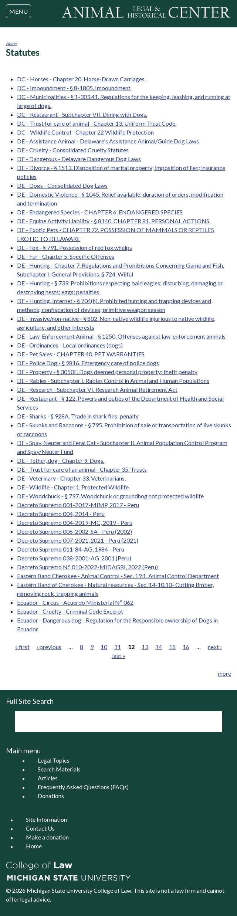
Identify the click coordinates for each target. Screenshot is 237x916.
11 (117, 646)
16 (186, 646)
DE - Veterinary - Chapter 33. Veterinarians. (71, 478)
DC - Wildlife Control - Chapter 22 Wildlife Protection (85, 132)
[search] (108, 721)
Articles (48, 778)
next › (215, 646)
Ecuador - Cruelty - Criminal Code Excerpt (70, 611)
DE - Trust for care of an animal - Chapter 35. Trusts (82, 469)
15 (172, 646)
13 (145, 646)
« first (22, 646)
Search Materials (59, 769)
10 (104, 646)
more (224, 673)
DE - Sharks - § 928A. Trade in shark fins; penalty (78, 416)
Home (11, 43)
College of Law (112, 890)
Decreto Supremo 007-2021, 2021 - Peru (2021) (77, 540)
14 (158, 646)
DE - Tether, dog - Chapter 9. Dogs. (60, 460)
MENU (18, 11)
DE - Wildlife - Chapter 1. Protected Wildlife (73, 487)
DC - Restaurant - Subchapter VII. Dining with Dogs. (82, 114)
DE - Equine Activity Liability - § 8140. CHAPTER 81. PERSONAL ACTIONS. (113, 220)
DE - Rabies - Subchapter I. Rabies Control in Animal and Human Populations (113, 380)
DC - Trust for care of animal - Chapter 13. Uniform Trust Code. (96, 123)
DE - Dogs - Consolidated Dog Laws (62, 185)
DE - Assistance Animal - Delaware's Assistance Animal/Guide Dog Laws (108, 141)
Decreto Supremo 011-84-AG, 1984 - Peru (70, 549)
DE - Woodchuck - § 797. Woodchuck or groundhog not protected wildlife (110, 495)
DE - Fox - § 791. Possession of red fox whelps (74, 247)
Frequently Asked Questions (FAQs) (83, 787)
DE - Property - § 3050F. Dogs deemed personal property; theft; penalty (107, 371)
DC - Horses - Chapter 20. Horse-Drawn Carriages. (81, 78)
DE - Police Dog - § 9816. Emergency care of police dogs (88, 362)
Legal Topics (54, 760)
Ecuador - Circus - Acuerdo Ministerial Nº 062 (75, 602)
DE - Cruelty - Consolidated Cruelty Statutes (73, 149)
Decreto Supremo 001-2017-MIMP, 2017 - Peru (78, 504)
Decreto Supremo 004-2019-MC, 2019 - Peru (74, 522)
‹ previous (49, 646)
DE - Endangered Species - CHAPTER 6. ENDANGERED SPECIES (100, 212)
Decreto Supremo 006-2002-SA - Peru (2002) (74, 531)
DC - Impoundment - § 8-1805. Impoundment (74, 87)
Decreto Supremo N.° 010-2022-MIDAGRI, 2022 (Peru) (87, 566)
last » (118, 655)
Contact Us (40, 828)
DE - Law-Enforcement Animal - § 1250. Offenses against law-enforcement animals (121, 336)
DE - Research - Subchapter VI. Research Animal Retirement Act (97, 389)
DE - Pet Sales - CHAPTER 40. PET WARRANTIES (81, 353)
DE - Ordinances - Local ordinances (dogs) (70, 345)
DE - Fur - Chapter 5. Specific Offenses (65, 256)
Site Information (46, 819)
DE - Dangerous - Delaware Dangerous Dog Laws (79, 158)
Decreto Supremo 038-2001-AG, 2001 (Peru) (74, 558)
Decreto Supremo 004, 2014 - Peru (61, 513)
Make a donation (47, 837)
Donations (51, 796)
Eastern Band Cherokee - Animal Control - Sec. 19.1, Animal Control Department (118, 575)
